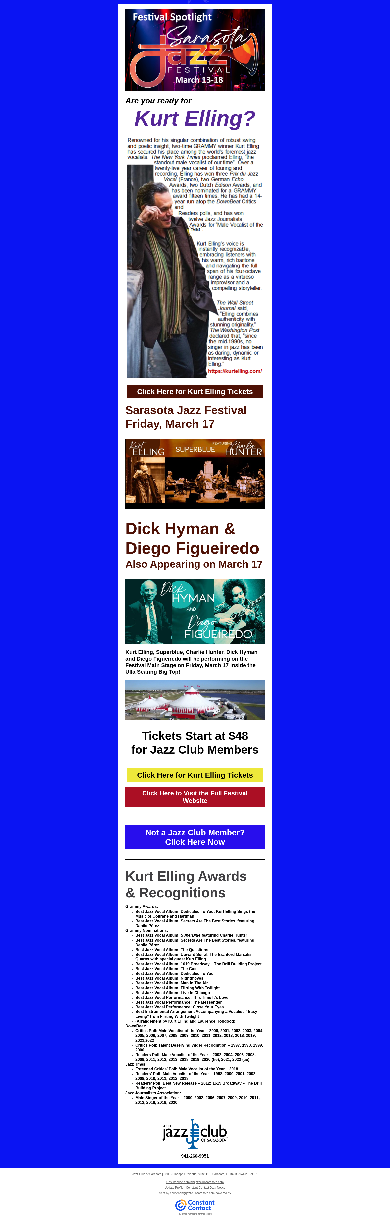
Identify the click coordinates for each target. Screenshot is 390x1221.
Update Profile (174, 1187)
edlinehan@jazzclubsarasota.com (192, 1193)
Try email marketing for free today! (195, 1214)
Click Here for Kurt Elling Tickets (195, 391)
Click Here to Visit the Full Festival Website (195, 796)
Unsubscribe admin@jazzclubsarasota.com (195, 1182)
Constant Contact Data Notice (206, 1187)
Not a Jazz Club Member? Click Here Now (195, 837)
